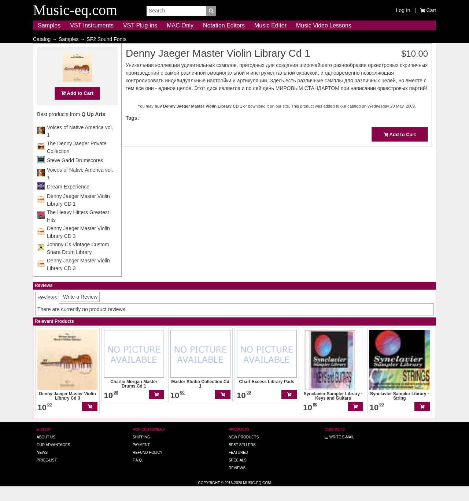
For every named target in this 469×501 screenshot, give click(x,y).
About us (46, 451)
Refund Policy (147, 467)
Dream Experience (68, 201)
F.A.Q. (138, 474)
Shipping (141, 451)
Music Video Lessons (323, 25)
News (42, 467)
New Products (244, 451)
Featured (238, 467)
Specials (238, 474)
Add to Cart (77, 107)
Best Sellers (242, 459)
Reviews (237, 482)
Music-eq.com (257, 497)
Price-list (47, 474)
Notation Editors (224, 25)
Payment (141, 459)
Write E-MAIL (339, 451)
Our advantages (53, 459)
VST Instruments (92, 25)
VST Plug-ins (140, 25)
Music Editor (270, 25)
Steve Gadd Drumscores (75, 174)
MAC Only (180, 25)
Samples (49, 25)
